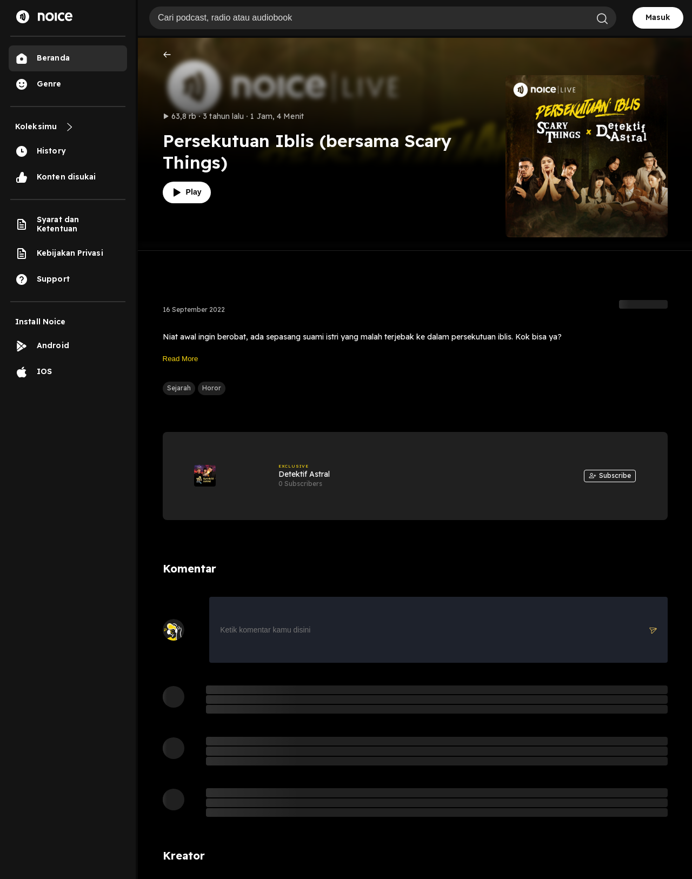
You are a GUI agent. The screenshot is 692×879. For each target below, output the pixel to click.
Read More (180, 359)
